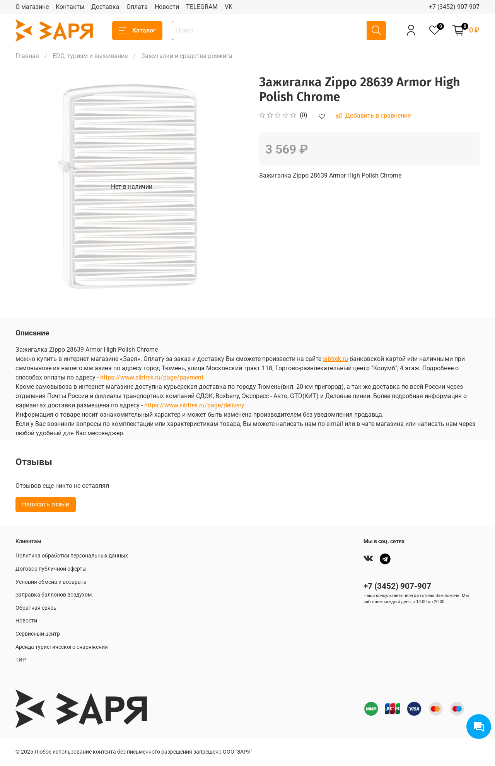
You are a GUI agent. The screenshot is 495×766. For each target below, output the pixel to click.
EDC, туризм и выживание (90, 56)
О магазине (32, 6)
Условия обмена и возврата (51, 582)
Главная (27, 56)
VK (228, 6)
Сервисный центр (37, 634)
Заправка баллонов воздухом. (54, 595)
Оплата (137, 6)
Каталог (137, 30)
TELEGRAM (202, 6)
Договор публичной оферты (51, 569)
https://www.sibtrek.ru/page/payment (151, 377)
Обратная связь (35, 608)
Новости (167, 6)
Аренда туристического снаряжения (61, 647)
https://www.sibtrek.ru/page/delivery (194, 405)
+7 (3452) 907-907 (454, 6)
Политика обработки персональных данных (71, 555)
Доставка (105, 6)
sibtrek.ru (335, 358)
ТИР (20, 660)
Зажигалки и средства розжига (186, 56)
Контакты (70, 6)
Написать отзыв (45, 504)
